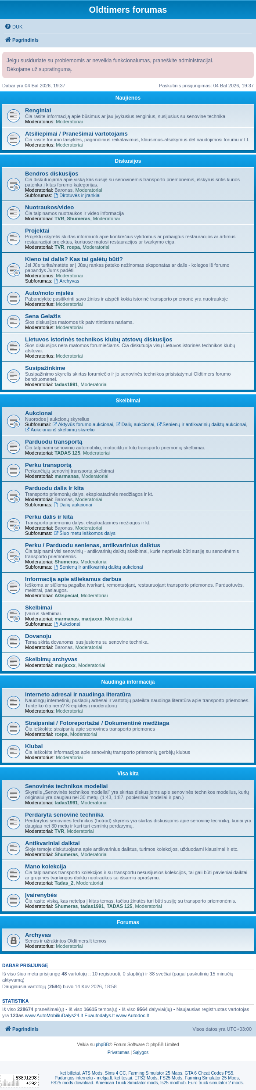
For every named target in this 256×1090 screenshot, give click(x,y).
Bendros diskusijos (52, 173)
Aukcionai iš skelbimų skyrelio (59, 429)
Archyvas (66, 280)
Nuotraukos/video (49, 207)
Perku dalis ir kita (49, 516)
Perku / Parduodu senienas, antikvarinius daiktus (92, 545)
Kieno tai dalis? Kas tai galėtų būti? (74, 259)
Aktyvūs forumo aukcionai (82, 424)
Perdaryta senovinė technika (64, 814)
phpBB (102, 1044)
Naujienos (128, 98)
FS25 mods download (71, 1082)
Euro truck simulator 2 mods (215, 1082)
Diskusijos (128, 161)
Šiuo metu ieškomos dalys (84, 533)
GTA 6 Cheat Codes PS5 (209, 1073)
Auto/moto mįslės (49, 293)
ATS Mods (92, 1073)
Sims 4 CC (115, 1073)
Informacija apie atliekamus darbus (73, 579)
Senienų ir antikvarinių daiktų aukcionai (201, 424)
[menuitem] (13, 27)
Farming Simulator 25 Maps (155, 1073)
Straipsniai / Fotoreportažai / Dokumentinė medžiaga (97, 723)
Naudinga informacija (128, 682)
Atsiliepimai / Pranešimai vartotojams (76, 133)
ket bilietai (69, 1073)
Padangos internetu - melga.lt (83, 1078)
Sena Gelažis (43, 316)
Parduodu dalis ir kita (54, 488)
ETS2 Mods (145, 1078)
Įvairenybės (41, 895)
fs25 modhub (173, 1082)
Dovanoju (38, 636)
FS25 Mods (171, 1078)
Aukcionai (39, 413)
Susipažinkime (45, 368)
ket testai (123, 1078)
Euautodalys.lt (99, 1015)
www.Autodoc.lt (132, 1015)
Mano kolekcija (45, 866)
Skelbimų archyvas (51, 659)
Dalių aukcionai (135, 424)
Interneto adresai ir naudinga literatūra (78, 694)
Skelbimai (127, 401)
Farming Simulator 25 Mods (212, 1078)
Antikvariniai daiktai (52, 843)
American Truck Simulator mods (127, 1082)
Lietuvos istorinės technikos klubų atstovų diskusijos (99, 339)
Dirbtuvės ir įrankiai (77, 195)
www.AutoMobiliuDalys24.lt (54, 1015)
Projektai (37, 230)
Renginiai (38, 110)
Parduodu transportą (53, 441)
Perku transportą (48, 465)
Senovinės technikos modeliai (66, 786)
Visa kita (127, 774)
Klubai (34, 746)
